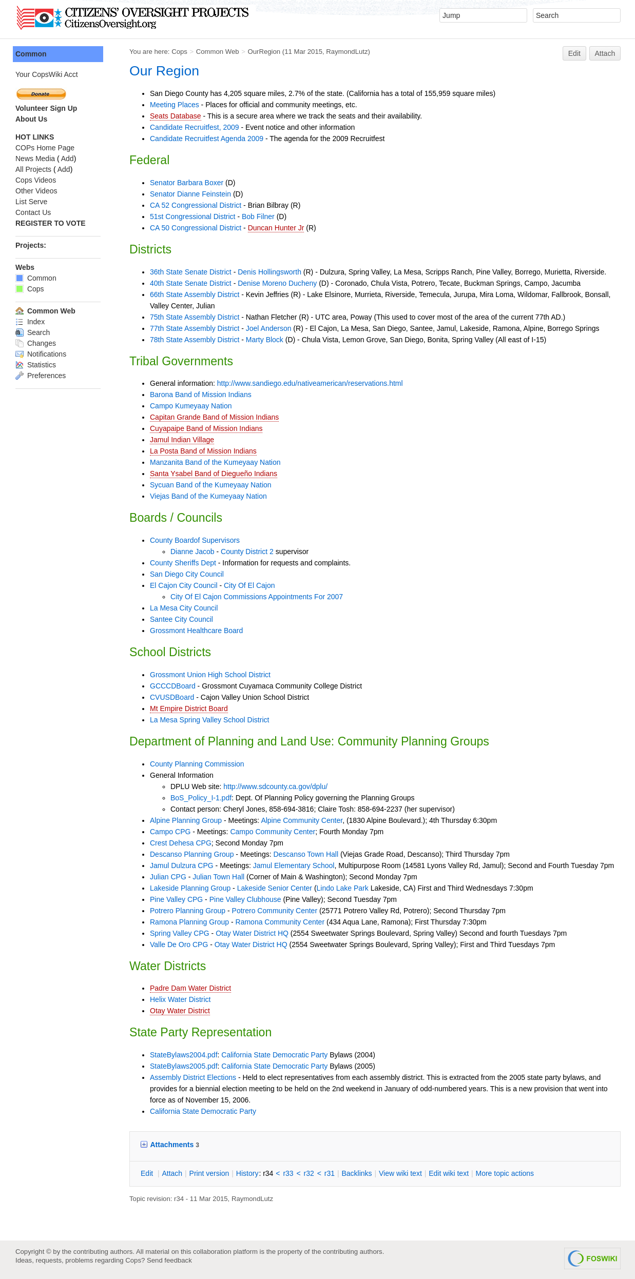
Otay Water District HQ (252, 933)
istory (247, 1173)
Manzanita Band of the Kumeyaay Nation (215, 462)
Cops (179, 51)
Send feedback (169, 1260)
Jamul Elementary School (294, 865)
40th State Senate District (191, 283)
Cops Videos (35, 180)
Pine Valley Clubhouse (245, 899)
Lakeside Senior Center (274, 888)
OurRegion (263, 51)
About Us (31, 119)
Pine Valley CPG (176, 899)
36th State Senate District (191, 272)
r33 (288, 1173)
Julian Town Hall (218, 877)
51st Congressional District (193, 216)
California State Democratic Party (274, 1055)
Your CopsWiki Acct (46, 74)
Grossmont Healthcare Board (196, 630)
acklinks (356, 1173)
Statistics (35, 365)
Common (31, 54)
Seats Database (175, 116)
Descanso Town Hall (305, 854)
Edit (574, 53)
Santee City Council (181, 619)
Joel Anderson (269, 328)
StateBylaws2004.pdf (184, 1055)
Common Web (217, 51)
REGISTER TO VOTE (50, 223)
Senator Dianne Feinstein (190, 194)
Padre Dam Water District (190, 988)
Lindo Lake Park (343, 888)
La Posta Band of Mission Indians (203, 451)
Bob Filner (258, 216)
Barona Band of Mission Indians (201, 394)
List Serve (31, 202)
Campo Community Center (272, 832)
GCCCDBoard (173, 686)
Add (67, 158)
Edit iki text (449, 1173)
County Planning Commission (197, 764)
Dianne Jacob (192, 551)
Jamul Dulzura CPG (182, 865)
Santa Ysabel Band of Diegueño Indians (213, 473)
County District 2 (247, 551)
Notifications (40, 354)
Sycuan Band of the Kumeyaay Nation (211, 485)
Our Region (164, 70)
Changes (35, 343)
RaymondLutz (347, 51)
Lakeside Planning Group (190, 888)
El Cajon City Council (184, 585)
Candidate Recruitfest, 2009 (194, 127)
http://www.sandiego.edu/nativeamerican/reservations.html (310, 383)
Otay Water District (180, 1011)
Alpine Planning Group (186, 820)
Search (32, 332)
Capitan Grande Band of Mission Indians (214, 417)
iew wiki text (400, 1173)
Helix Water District (180, 999)
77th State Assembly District (194, 328)
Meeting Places (174, 105)
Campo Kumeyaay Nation (191, 406)
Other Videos (36, 191)
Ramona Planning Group (189, 922)
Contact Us (33, 212)
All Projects (33, 169)
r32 (309, 1173)
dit (148, 1173)
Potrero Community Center (275, 911)
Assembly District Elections (193, 1077)
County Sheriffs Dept (183, 563)
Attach (605, 53)
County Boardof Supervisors (195, 540)
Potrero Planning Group (187, 911)
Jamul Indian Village (182, 440)
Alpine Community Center (301, 820)
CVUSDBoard (172, 697)
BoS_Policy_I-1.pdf (201, 798)
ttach (172, 1173)
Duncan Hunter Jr (276, 228)
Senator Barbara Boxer (186, 183)
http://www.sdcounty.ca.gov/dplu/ (275, 786)
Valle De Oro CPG (179, 944)
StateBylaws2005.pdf (184, 1066)
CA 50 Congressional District (195, 228)
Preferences (40, 375)
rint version (209, 1173)
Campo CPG (170, 832)
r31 (329, 1173)
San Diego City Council (187, 574)
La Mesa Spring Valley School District (209, 720)
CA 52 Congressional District (195, 205)
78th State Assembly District (194, 340)
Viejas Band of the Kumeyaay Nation (208, 496)
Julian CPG (168, 877)
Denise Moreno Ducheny (277, 283)
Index (30, 322)
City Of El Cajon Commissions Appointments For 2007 (256, 597)
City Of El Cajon (249, 585)
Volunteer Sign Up (46, 108)
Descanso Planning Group (192, 854)
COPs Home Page (44, 148)
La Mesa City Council (184, 608)
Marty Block (264, 340)
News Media (35, 158)
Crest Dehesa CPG (180, 843)
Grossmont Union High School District (210, 675)
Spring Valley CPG (179, 933)
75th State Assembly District (194, 317)
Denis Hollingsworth (269, 272)
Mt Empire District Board (189, 708)
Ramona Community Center (280, 922)
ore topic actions (504, 1173)
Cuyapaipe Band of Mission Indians (206, 428)
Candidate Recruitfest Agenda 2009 (206, 138)
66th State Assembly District (194, 294)
